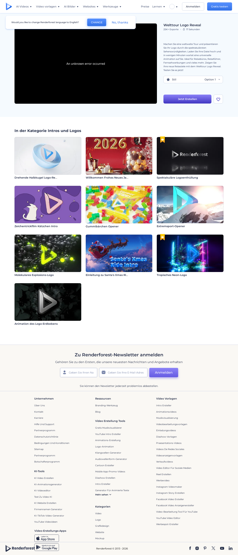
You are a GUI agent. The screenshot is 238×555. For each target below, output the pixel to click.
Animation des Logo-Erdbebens (36, 323)
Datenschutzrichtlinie (46, 436)
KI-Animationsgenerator (48, 484)
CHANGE (96, 22)
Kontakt (38, 411)
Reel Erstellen (163, 474)
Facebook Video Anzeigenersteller (175, 505)
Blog (97, 411)
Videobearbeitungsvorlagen (171, 424)
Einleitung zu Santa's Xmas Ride (108, 275)
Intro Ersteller (163, 405)
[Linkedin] (230, 548)
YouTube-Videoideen (45, 521)
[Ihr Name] (78, 372)
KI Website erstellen (45, 503)
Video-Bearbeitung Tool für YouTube (176, 511)
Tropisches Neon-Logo (172, 275)
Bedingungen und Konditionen (51, 443)
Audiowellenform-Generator (111, 459)
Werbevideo (163, 480)
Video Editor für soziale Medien (173, 468)
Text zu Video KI (43, 496)
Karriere (38, 417)
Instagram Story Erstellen (170, 493)
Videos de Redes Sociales (170, 449)
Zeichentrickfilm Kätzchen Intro (36, 226)
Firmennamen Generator (48, 509)
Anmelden (193, 6)
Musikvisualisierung (167, 417)
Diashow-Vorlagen (166, 436)
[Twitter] (213, 548)
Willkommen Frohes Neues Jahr (107, 177)
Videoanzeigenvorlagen (169, 455)
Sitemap (39, 449)
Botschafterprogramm (47, 461)
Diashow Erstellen (105, 477)
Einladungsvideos (166, 430)
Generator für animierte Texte (112, 490)
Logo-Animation (104, 446)
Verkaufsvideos (164, 461)
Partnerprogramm (44, 430)
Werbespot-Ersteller (167, 524)
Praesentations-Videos (168, 443)
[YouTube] (222, 548)
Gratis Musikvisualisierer (108, 427)
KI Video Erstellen (44, 478)
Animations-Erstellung (107, 440)
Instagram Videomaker (169, 486)
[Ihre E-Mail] (123, 372)
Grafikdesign (102, 525)
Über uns (39, 405)
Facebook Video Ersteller (170, 499)
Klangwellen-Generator (108, 452)
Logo (98, 519)
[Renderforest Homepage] (9, 7)
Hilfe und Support (44, 424)
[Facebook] (190, 548)
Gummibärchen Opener (102, 226)
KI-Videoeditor (42, 490)
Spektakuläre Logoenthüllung (177, 177)
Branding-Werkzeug (106, 405)
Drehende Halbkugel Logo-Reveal (38, 177)
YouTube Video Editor (168, 518)
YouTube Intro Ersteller (108, 434)
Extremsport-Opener (171, 226)
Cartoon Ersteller (104, 465)
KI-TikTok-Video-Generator (49, 515)
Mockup (99, 538)
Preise (145, 6)
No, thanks (120, 22)
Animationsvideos (166, 411)
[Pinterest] (205, 548)
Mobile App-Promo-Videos (110, 471)
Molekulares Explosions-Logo (34, 275)
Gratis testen (219, 6)
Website (99, 532)
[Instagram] (197, 548)
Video (98, 513)
